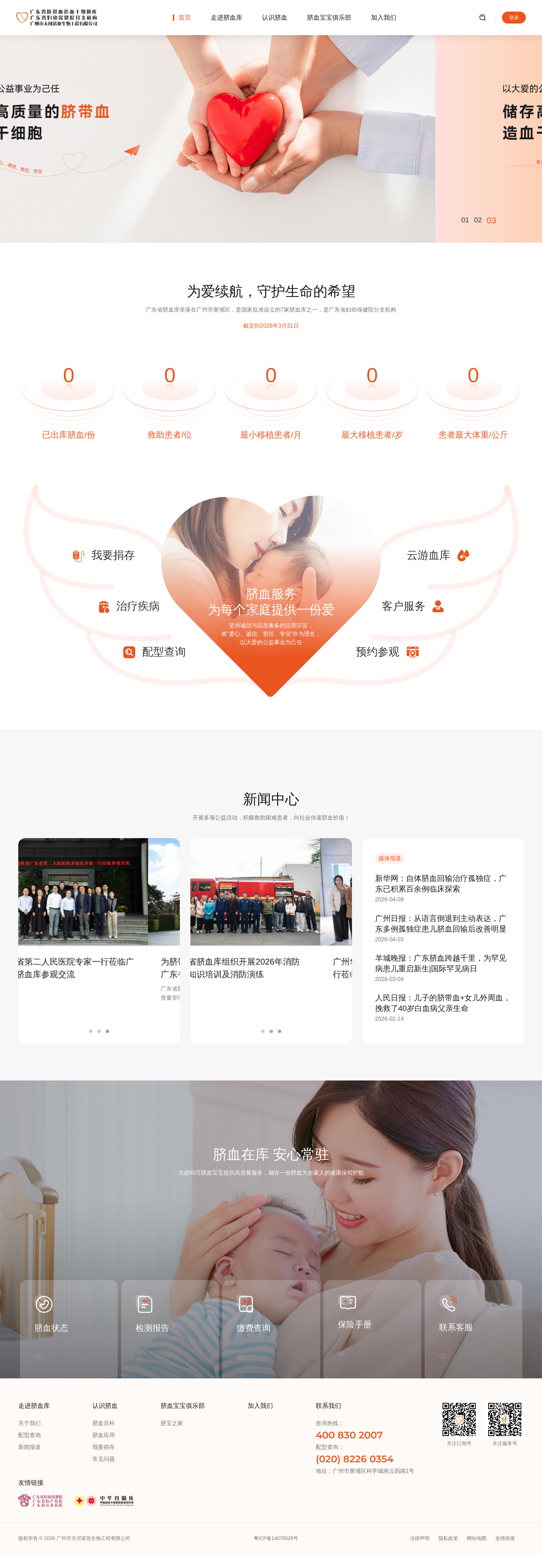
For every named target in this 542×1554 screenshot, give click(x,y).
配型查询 (29, 1435)
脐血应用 (103, 1435)
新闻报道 (29, 1447)
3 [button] (107, 1031)
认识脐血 (274, 17)
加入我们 (383, 17)
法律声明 (420, 1538)
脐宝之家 (172, 1423)
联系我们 (328, 1406)
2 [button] (99, 1031)
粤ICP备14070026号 (276, 1538)
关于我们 (29, 1423)
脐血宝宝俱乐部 (329, 17)
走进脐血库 (226, 17)
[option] (271, 121)
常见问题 (103, 1459)
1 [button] (90, 1031)
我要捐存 (103, 1447)
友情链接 (31, 1482)
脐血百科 (103, 1423)
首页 (184, 17)
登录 (514, 17)
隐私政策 (448, 1538)
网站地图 (477, 1538)
